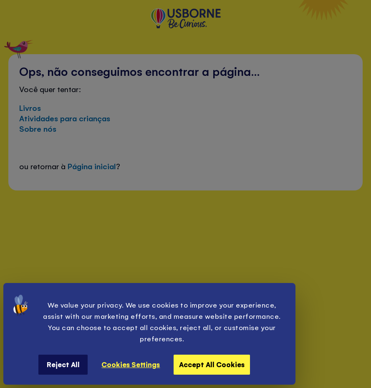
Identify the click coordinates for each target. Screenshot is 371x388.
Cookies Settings (130, 364)
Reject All (63, 364)
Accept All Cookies (212, 364)
